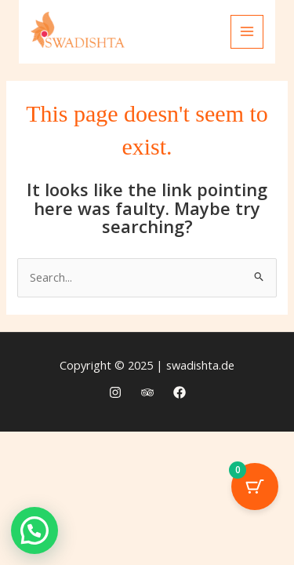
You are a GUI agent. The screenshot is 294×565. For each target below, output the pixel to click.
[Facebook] (179, 392)
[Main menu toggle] (246, 31)
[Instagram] (115, 392)
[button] (34, 530)
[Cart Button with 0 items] (254, 486)
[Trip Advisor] (147, 392)
